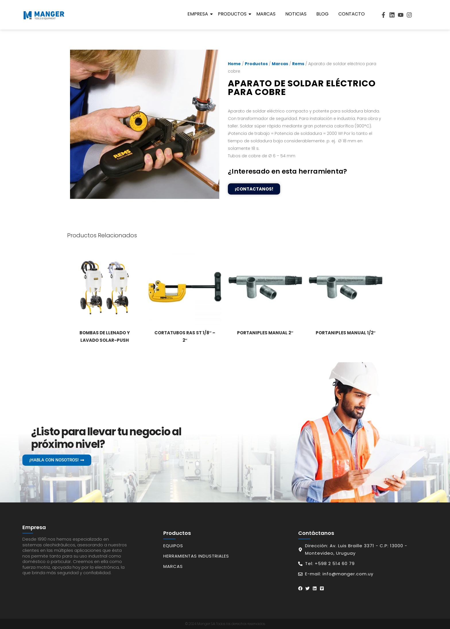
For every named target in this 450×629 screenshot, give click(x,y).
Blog (322, 14)
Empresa (198, 14)
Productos (233, 14)
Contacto (351, 14)
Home (234, 64)
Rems (298, 64)
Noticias (296, 14)
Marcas (266, 14)
